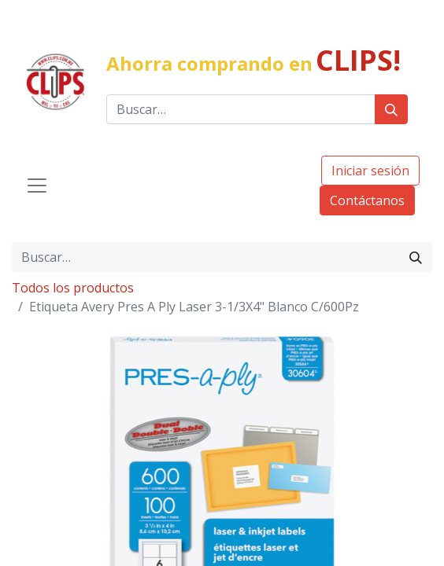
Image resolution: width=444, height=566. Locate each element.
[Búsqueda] (391, 109)
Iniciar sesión (370, 170)
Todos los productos (73, 287)
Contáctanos (367, 200)
